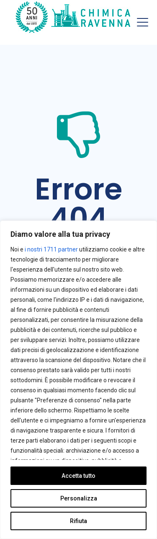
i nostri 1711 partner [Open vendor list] (51, 249)
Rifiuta (78, 521)
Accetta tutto (78, 475)
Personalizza (78, 498)
